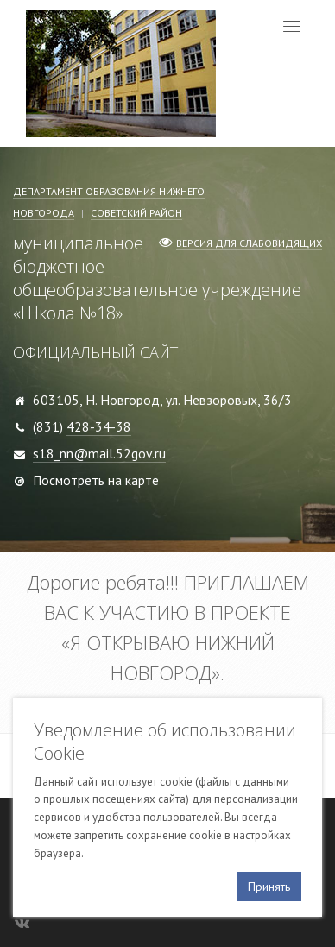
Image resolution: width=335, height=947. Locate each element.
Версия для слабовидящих (249, 243)
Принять (269, 886)
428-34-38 (98, 426)
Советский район (136, 212)
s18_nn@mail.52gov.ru (99, 453)
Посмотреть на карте (96, 480)
